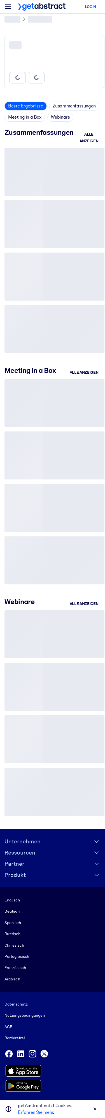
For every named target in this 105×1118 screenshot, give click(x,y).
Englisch (12, 900)
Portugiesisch (16, 956)
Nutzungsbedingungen (24, 1015)
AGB (8, 1027)
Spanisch (12, 922)
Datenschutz (16, 1004)
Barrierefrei (14, 1038)
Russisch (12, 934)
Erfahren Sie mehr (35, 1112)
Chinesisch (14, 945)
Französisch (15, 967)
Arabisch (12, 979)
